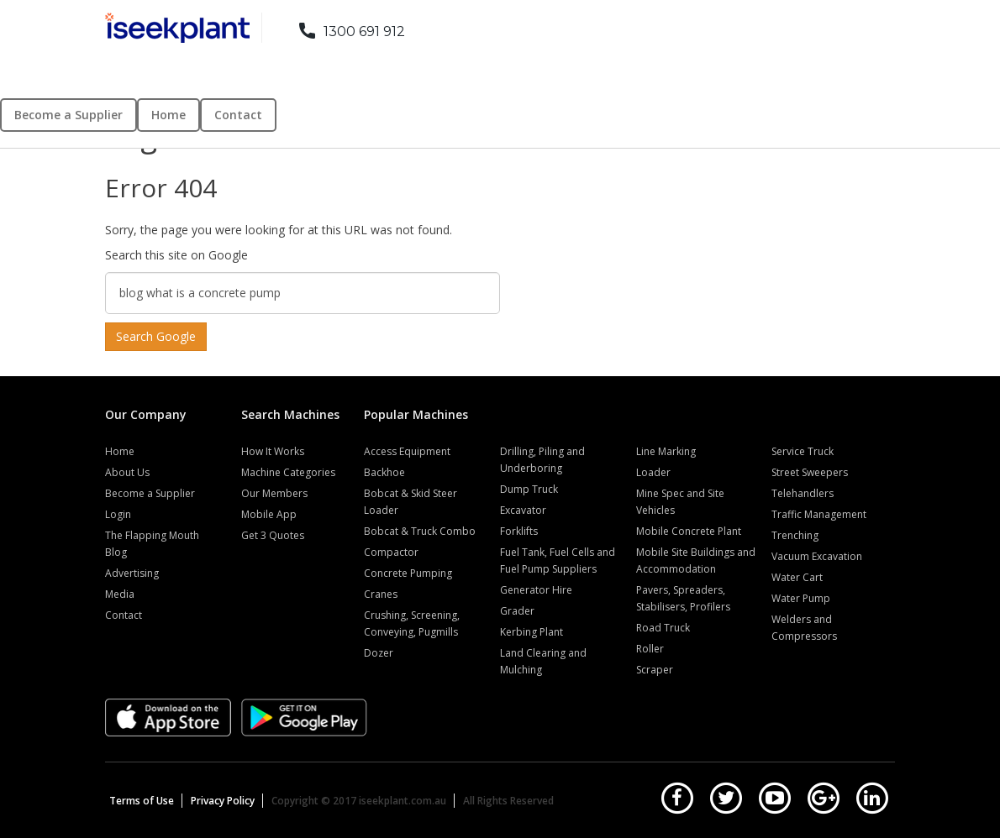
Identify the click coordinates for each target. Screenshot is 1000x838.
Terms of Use (141, 800)
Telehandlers (802, 493)
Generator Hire (536, 590)
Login (118, 514)
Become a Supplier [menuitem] (68, 115)
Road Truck (663, 628)
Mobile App (269, 514)
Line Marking (666, 451)
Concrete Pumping (408, 573)
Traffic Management (818, 514)
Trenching (794, 535)
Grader (517, 611)
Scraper (654, 670)
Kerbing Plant (531, 632)
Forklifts (519, 531)
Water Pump (800, 598)
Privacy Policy (223, 800)
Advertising (132, 573)
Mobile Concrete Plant (688, 531)
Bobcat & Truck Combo (420, 531)
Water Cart (797, 577)
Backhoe (384, 472)
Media (119, 594)
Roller (650, 649)
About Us (127, 472)
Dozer (378, 653)
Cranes (380, 594)
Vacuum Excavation (816, 556)
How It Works (272, 451)
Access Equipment (407, 451)
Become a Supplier (150, 493)
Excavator (523, 510)
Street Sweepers (809, 472)
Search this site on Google (176, 255)
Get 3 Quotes (272, 535)
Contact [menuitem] (238, 115)
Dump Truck (529, 489)
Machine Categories (288, 472)
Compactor (391, 552)
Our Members (274, 493)
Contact (123, 615)
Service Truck (802, 451)
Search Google (156, 336)
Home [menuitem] (168, 115)
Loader (653, 472)
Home (119, 451)
